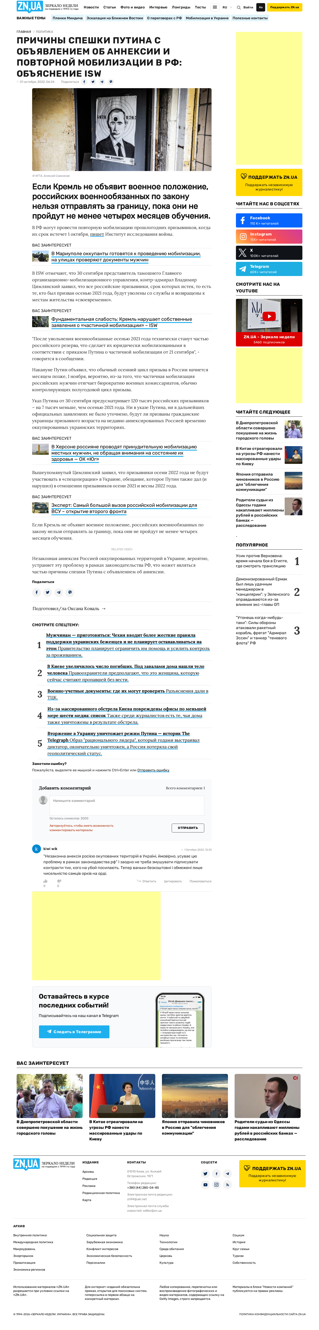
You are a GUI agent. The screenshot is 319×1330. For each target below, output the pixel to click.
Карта (86, 1200)
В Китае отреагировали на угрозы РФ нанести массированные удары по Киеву (259, 456)
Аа (261, 7)
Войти (248, 7)
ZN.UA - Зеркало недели (269, 336)
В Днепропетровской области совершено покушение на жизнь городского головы (257, 430)
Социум (238, 1235)
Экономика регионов (29, 1270)
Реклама (88, 1186)
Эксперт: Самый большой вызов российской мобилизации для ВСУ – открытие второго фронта (124, 508)
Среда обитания (172, 1249)
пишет (97, 234)
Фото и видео (133, 7)
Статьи (109, 7)
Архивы (88, 1172)
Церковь (166, 1256)
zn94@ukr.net (137, 1199)
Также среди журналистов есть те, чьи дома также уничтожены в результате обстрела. (126, 715)
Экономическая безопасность (109, 1256)
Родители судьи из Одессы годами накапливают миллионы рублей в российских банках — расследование (260, 513)
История (239, 1242)
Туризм (238, 1256)
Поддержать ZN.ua (284, 7)
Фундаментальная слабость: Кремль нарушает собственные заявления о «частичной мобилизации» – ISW (121, 322)
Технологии (168, 1242)
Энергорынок (23, 1256)
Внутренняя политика (30, 1235)
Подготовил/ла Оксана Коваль (66, 608)
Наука (164, 1235)
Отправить (188, 828)
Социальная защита (101, 1235)
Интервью (158, 7)
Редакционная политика (101, 1193)
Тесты (200, 7)
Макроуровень (24, 1249)
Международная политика (33, 1242)
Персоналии (95, 1263)
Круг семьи (241, 1249)
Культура (166, 1263)
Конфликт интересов (102, 1249)
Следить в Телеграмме (74, 1031)
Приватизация (24, 1263)
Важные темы (31, 18)
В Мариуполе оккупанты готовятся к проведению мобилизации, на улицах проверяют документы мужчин (126, 257)
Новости (91, 7)
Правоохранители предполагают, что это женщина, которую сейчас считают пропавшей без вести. (125, 672)
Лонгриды (181, 7)
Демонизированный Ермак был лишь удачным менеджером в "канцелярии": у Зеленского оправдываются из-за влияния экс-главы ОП (263, 592)
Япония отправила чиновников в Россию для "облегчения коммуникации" (257, 482)
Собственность (244, 1263)
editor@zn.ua (152, 1211)
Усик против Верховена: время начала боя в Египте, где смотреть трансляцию (262, 560)
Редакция (89, 1179)
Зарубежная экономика (104, 1242)
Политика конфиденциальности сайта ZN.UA (272, 1314)
